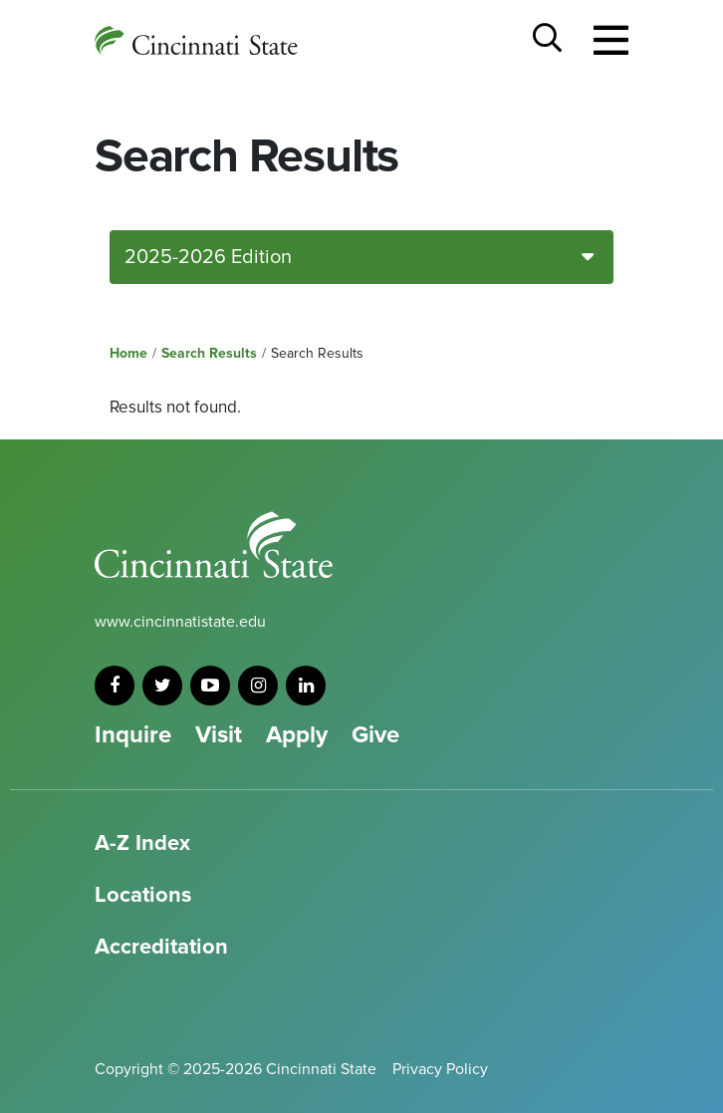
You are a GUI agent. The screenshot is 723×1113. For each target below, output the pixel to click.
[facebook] (114, 685)
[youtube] (210, 685)
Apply (297, 734)
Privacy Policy (440, 1069)
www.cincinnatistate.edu (180, 622)
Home (128, 353)
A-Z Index (142, 843)
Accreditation (161, 947)
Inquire (133, 734)
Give (375, 734)
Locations (143, 895)
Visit (218, 734)
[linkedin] (306, 685)
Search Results (209, 353)
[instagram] (258, 685)
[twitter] (162, 685)
